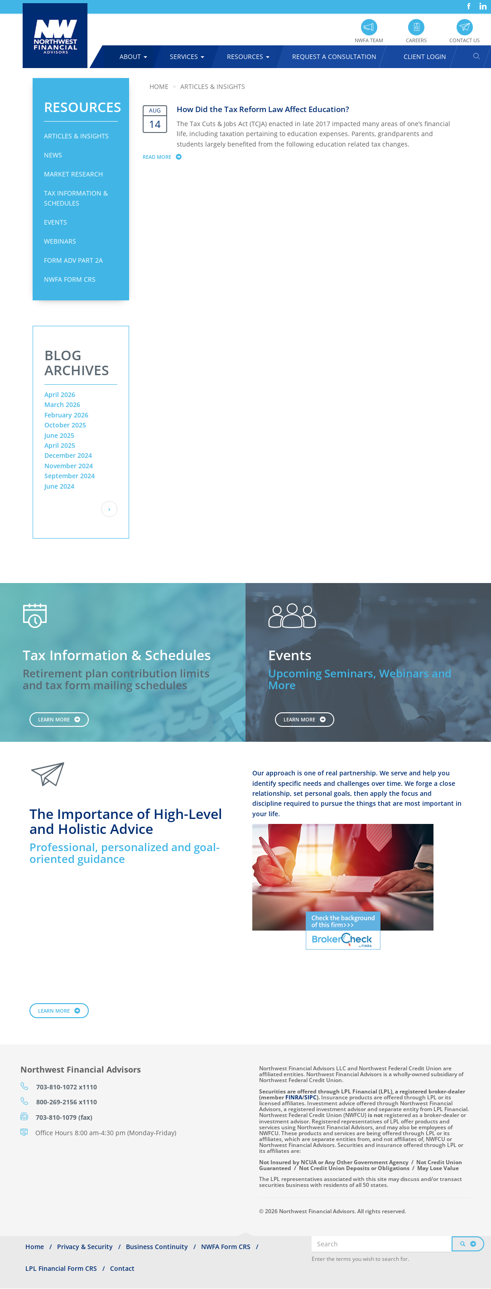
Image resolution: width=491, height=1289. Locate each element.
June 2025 (59, 435)
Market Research (73, 174)
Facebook (468, 3)
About (133, 56)
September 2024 (69, 475)
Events (55, 222)
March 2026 (62, 404)
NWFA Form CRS (70, 279)
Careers (416, 40)
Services (187, 56)
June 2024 (59, 486)
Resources (248, 56)
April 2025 (59, 445)
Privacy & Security (85, 1246)
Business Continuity (157, 1246)
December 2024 (68, 455)
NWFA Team (369, 40)
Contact (122, 1268)
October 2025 (65, 425)
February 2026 (66, 415)
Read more (166, 156)
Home (158, 86)
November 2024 (68, 465)
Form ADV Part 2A (73, 260)
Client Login (425, 56)
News (53, 155)
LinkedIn (482, 3)
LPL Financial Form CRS (61, 1268)
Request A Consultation (334, 56)
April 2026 (59, 394)
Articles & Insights (76, 136)
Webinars (60, 241)
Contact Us (464, 40)
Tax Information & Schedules (76, 198)
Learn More (54, 719)
